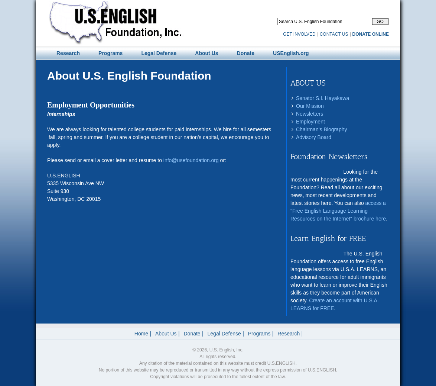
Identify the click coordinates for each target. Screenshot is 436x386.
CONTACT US (334, 34)
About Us (166, 334)
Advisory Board (313, 137)
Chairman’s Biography (321, 129)
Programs (259, 334)
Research (288, 334)
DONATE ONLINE (370, 34)
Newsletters (309, 114)
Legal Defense (224, 334)
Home (141, 334)
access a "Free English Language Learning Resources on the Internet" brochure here (338, 211)
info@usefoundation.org (191, 160)
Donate (192, 334)
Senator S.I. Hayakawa (322, 98)
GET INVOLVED (299, 34)
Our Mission (310, 106)
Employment (310, 122)
